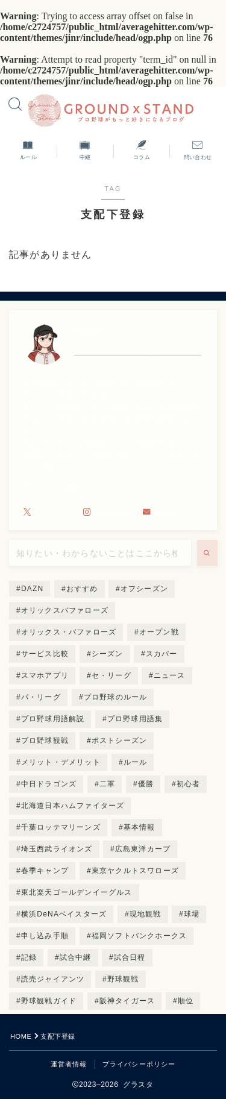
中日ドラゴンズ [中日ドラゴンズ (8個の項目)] (49, 784)
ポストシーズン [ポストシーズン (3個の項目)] (119, 740)
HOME (20, 1036)
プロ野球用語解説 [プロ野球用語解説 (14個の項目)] (53, 719)
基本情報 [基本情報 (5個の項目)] (139, 827)
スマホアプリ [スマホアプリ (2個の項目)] (45, 675)
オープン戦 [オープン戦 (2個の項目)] (159, 632)
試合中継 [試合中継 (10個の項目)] (76, 957)
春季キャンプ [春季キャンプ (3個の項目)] (45, 870)
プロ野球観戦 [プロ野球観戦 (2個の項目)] (45, 740)
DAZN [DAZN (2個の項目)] (32, 588)
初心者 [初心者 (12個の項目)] (189, 784)
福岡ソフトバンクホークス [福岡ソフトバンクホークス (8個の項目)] (139, 935)
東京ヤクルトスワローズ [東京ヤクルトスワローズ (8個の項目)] (135, 870)
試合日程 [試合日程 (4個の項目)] (130, 957)
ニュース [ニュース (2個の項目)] (170, 675)
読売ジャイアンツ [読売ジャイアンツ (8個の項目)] (53, 979)
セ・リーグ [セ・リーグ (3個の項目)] (111, 675)
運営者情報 (69, 1064)
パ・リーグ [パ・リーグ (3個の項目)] (41, 697)
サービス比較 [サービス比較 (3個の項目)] (45, 654)
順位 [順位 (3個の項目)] (185, 1001)
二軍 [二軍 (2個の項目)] (107, 784)
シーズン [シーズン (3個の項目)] (108, 654)
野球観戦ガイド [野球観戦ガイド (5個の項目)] (49, 1001)
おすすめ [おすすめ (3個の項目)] (82, 588)
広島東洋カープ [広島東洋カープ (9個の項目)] (143, 849)
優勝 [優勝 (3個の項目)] (146, 784)
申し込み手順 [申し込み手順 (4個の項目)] (45, 935)
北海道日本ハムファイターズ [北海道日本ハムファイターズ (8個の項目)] (73, 805)
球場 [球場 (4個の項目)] (191, 914)
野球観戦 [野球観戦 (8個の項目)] (123, 979)
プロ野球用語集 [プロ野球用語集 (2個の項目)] (135, 719)
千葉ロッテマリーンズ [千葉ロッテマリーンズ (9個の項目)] (61, 827)
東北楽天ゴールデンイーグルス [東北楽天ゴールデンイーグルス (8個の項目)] (77, 892)
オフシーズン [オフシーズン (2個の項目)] (144, 588)
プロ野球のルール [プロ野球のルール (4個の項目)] (115, 697)
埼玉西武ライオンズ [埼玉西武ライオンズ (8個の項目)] (57, 849)
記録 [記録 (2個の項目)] (29, 957)
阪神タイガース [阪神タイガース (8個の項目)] (127, 1001)
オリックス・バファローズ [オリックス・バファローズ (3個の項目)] (68, 632)
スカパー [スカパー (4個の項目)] (162, 654)
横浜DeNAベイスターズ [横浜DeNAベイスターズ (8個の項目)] (64, 914)
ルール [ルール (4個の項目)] (135, 762)
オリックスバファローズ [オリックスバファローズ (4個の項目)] (64, 610)
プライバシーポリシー (139, 1064)
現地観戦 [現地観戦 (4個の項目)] (146, 914)
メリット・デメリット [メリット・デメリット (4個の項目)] (61, 762)
